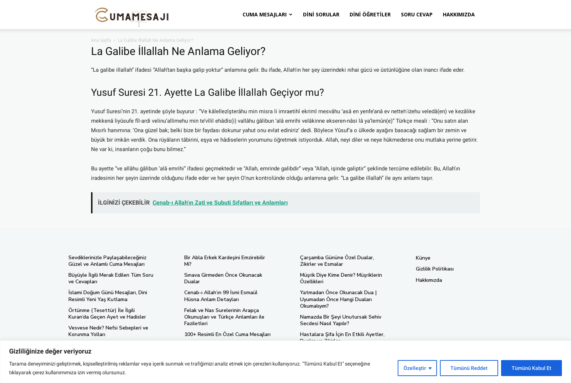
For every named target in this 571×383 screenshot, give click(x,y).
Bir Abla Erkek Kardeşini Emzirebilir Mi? (224, 261)
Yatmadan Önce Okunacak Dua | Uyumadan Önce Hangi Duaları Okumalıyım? (338, 299)
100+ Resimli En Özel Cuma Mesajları (227, 334)
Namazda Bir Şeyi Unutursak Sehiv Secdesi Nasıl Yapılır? (340, 320)
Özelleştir (414, 368)
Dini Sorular (321, 14)
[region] (285, 361)
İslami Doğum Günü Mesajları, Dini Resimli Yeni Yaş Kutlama (107, 296)
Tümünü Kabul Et (531, 368)
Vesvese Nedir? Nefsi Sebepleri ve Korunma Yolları (108, 331)
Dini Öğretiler (370, 14)
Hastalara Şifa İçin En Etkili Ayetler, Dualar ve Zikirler (342, 337)
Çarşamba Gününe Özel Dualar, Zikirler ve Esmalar (337, 261)
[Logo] (132, 14)
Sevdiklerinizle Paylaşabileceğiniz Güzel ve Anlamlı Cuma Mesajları (107, 261)
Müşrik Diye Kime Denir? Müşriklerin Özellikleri (341, 278)
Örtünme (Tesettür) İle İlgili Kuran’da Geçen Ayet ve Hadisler (107, 313)
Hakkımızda (459, 14)
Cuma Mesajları (267, 14)
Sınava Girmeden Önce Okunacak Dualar (223, 278)
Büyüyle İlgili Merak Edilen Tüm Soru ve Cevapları (110, 278)
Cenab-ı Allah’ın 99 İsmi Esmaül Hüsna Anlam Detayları (220, 296)
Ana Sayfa (101, 40)
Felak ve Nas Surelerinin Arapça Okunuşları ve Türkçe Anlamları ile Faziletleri (224, 317)
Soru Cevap (417, 14)
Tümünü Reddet (469, 368)
